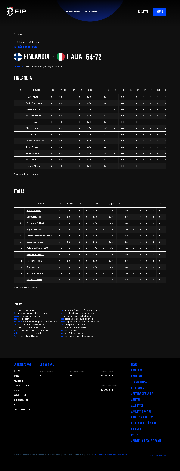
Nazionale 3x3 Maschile (108, 371)
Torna (18, 34)
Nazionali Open (107, 375)
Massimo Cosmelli (36, 273)
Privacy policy (109, 455)
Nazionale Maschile (46, 371)
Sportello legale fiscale (146, 441)
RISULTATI (143, 12)
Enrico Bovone (34, 210)
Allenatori (137, 406)
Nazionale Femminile (77, 371)
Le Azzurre (74, 375)
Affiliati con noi (141, 411)
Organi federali (20, 395)
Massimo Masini (34, 261)
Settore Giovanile (142, 394)
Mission (17, 371)
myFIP (134, 435)
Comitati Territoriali (22, 409)
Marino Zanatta (34, 280)
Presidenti (18, 381)
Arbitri (135, 400)
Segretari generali (22, 385)
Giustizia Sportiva (142, 417)
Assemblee (18, 390)
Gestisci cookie (121, 455)
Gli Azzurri (44, 375)
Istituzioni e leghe (21, 400)
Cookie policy (98, 455)
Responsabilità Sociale (145, 423)
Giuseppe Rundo (35, 242)
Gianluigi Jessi (34, 217)
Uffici (16, 405)
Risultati (136, 376)
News (134, 364)
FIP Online (137, 429)
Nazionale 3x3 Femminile (109, 386)
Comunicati (138, 370)
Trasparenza (139, 382)
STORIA (16, 376)
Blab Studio (161, 456)
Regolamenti (139, 388)
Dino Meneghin (34, 267)
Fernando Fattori (35, 223)
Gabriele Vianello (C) (37, 248)
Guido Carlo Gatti (35, 254)
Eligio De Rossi (34, 229)
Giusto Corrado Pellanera (40, 236)
